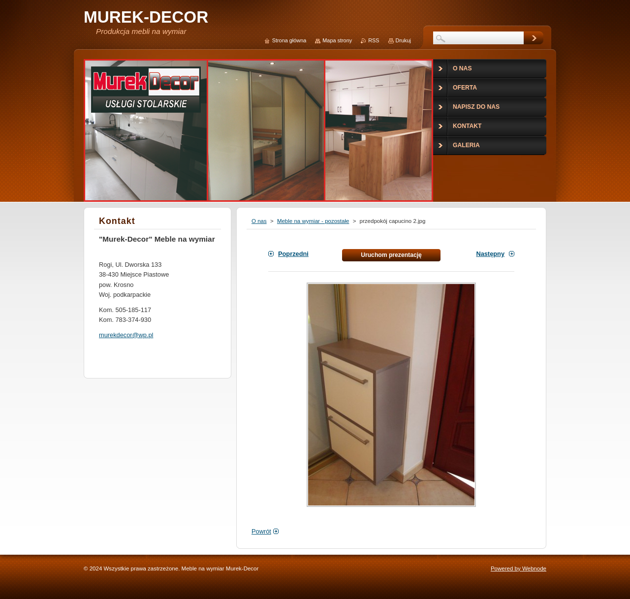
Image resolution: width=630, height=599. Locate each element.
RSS (373, 40)
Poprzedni (293, 253)
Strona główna (289, 40)
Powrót (261, 531)
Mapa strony (337, 40)
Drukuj (403, 40)
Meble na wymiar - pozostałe (313, 221)
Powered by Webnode (518, 568)
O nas (259, 221)
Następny (490, 253)
